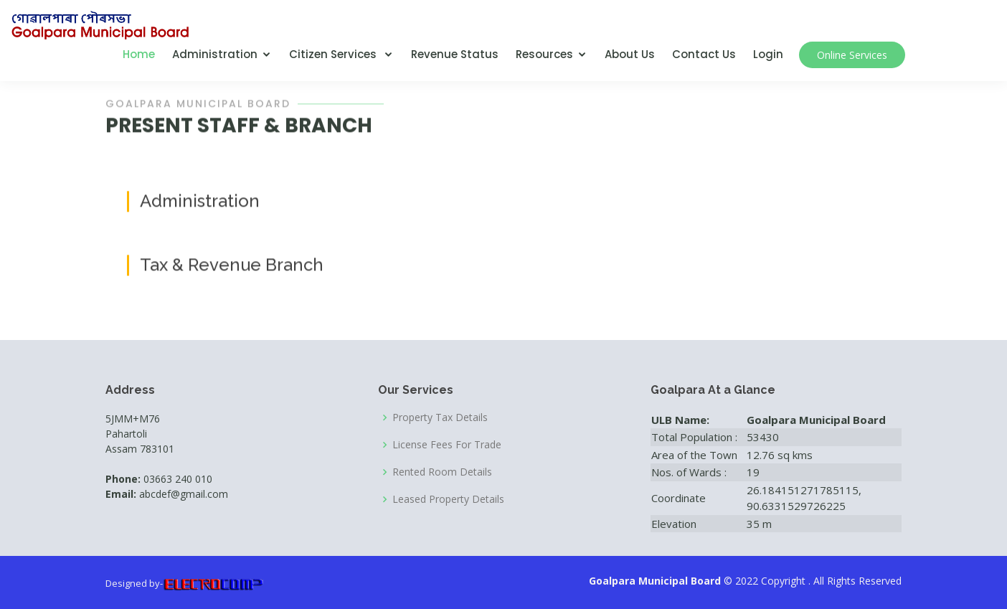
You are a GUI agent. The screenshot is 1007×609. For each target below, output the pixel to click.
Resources (544, 54)
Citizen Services (334, 54)
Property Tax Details (440, 417)
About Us (630, 54)
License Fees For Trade (446, 445)
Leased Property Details (448, 499)
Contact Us (704, 54)
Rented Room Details (442, 472)
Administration (214, 54)
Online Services (852, 55)
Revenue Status (454, 54)
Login (768, 54)
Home (139, 54)
